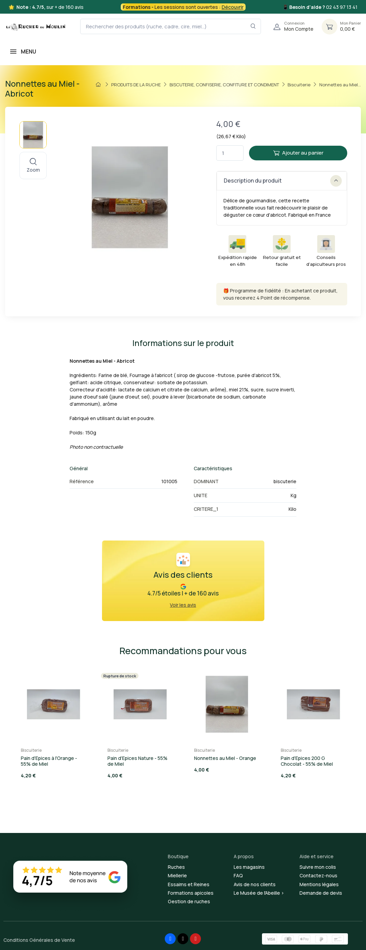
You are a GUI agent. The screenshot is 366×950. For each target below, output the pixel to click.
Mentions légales (319, 884)
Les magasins (249, 867)
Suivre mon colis (317, 867)
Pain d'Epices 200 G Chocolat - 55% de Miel (307, 761)
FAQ (238, 875)
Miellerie (177, 875)
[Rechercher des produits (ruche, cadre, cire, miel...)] (170, 26)
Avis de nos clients (255, 884)
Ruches (176, 867)
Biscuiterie (31, 750)
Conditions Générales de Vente (39, 940)
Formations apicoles (191, 893)
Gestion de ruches (189, 901)
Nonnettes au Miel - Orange (225, 758)
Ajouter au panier (298, 152)
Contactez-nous (318, 875)
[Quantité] (230, 153)
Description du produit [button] (283, 181)
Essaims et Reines (188, 884)
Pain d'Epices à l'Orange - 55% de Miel (49, 761)
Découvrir (233, 7)
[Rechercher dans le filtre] (253, 26)
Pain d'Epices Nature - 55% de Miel (137, 761)
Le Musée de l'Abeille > (259, 893)
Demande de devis (320, 893)
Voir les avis (183, 605)
